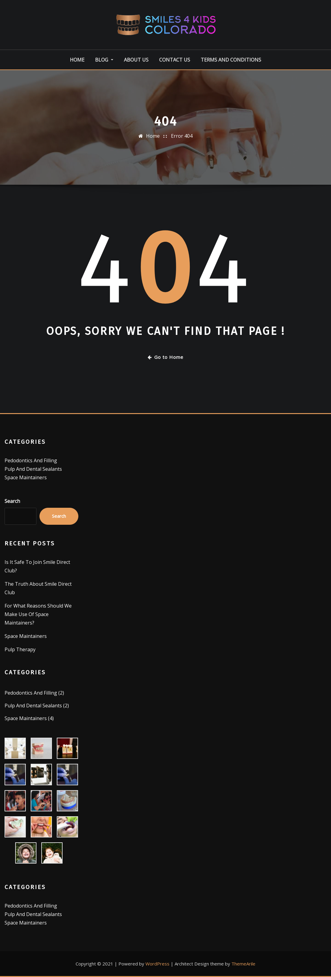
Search (12, 501)
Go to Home (165, 357)
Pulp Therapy (20, 649)
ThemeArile (243, 964)
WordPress (157, 964)
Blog (104, 59)
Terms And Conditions (231, 59)
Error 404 (182, 136)
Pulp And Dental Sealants (33, 469)
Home (77, 59)
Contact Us (174, 59)
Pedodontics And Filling (31, 460)
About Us (136, 59)
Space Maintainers (26, 477)
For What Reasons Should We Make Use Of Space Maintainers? (38, 614)
